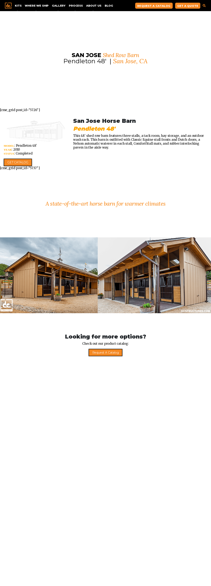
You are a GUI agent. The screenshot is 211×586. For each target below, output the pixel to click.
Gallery (59, 5)
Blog (109, 5)
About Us (93, 5)
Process (76, 5)
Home (8, 5)
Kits (18, 5)
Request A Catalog (153, 5)
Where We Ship (37, 5)
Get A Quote (187, 5)
